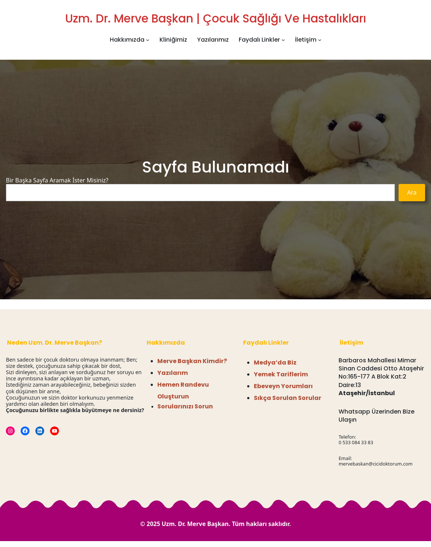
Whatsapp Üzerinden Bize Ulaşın (376, 415)
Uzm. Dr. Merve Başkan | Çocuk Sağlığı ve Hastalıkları (215, 18)
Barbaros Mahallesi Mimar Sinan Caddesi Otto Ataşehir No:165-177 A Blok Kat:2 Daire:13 (381, 372)
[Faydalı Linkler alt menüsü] (283, 40)
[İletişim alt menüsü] (320, 40)
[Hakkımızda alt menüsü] (148, 40)
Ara (412, 192)
